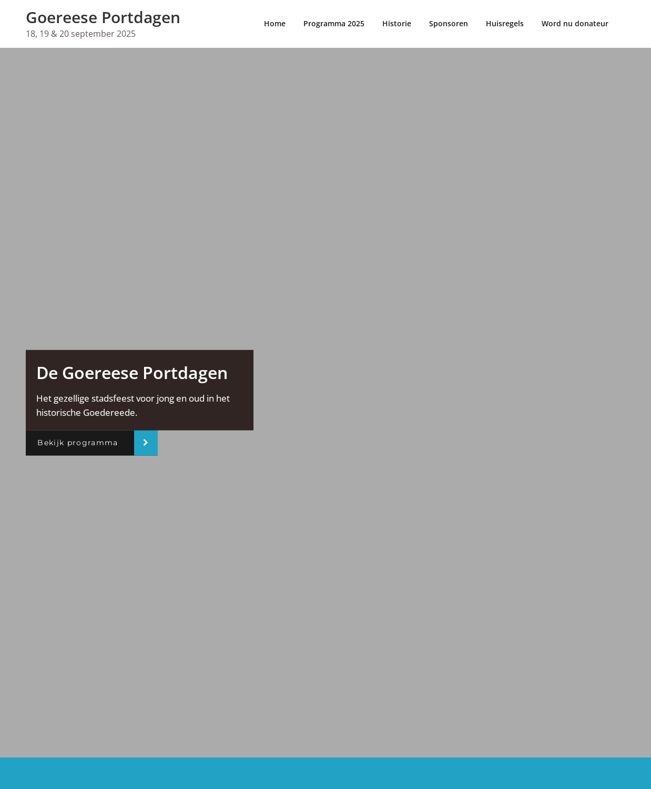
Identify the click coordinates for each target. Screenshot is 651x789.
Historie (396, 23)
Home (275, 23)
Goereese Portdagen (103, 17)
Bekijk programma (77, 442)
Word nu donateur (575, 23)
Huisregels (505, 23)
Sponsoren (448, 23)
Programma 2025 (333, 23)
